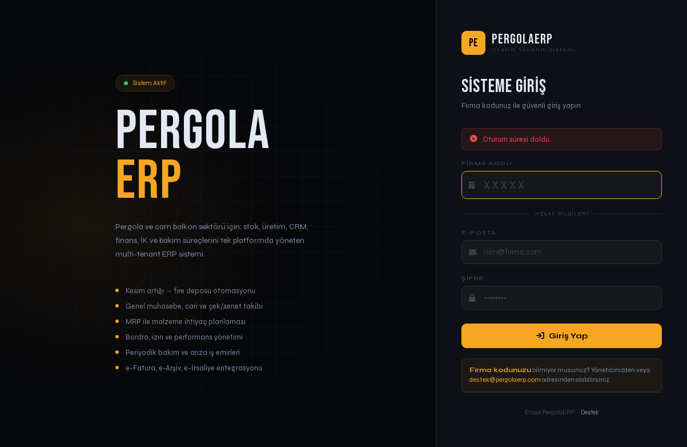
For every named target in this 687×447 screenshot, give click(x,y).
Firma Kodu (486, 163)
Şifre (472, 278)
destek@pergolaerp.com (505, 380)
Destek (590, 412)
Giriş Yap (562, 336)
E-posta (479, 232)
